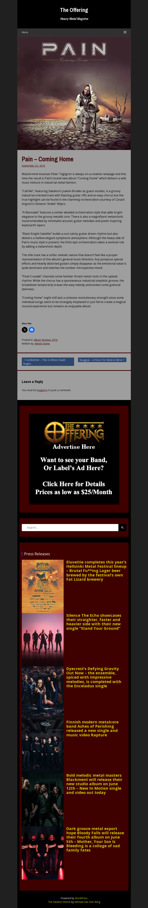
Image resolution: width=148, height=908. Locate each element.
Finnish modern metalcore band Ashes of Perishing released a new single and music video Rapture (92, 728)
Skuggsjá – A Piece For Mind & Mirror (100, 360)
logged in (42, 390)
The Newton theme (59, 902)
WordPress (81, 898)
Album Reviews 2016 (46, 340)
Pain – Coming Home (47, 159)
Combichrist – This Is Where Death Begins (44, 361)
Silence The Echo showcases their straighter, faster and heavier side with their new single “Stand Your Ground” (93, 621)
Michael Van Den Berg (87, 902)
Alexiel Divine (42, 343)
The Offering (74, 10)
